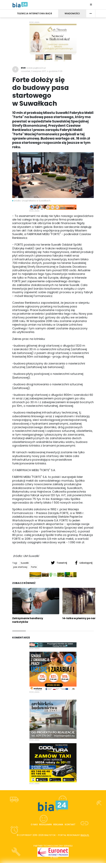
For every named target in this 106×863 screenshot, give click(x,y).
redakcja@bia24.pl (36, 67)
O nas (34, 824)
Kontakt (70, 824)
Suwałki (25, 562)
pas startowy (20, 567)
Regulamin (45, 824)
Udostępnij (83, 563)
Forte (34, 567)
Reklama (58, 824)
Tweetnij (59, 563)
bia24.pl (85, 835)
